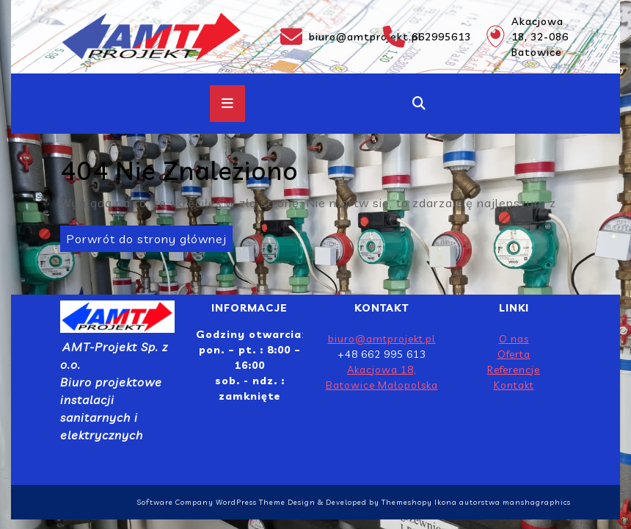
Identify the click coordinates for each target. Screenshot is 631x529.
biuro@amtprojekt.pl (322, 37)
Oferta (513, 354)
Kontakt (514, 385)
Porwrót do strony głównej (143, 236)
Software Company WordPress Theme (210, 502)
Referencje (513, 369)
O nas (514, 338)
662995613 (425, 37)
